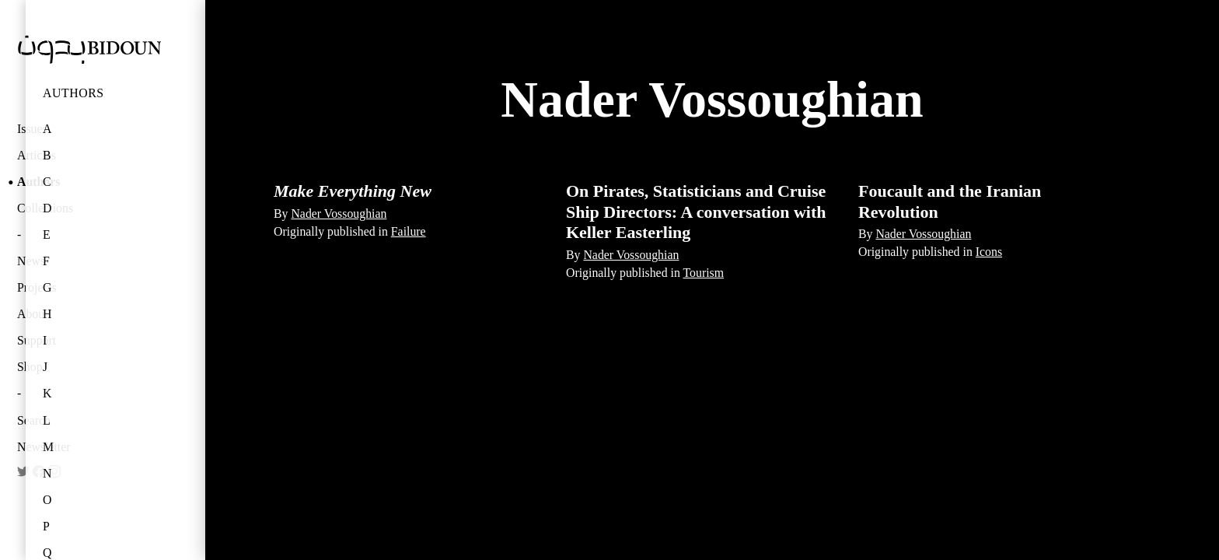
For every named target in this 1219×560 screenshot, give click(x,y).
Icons (989, 251)
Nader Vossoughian (338, 213)
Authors (73, 93)
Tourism (704, 272)
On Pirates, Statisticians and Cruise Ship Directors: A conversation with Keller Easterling (696, 211)
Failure (408, 231)
